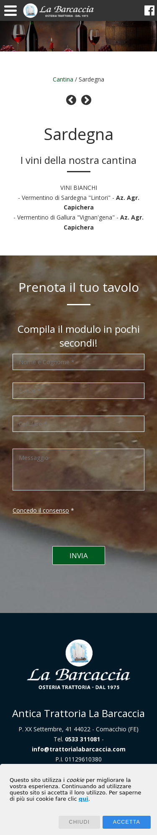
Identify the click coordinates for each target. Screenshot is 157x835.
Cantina (63, 79)
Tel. (77, 739)
